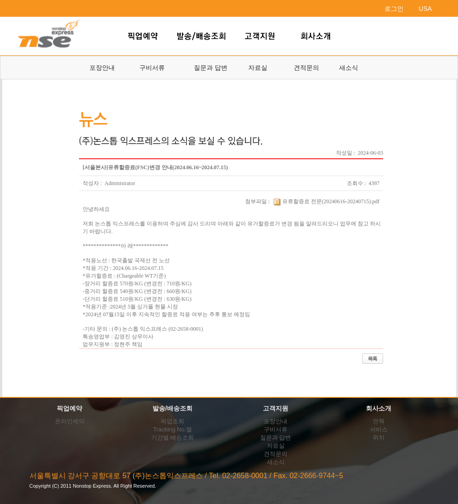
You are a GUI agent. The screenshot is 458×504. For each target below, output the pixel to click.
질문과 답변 (210, 67)
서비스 (379, 429)
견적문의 (306, 67)
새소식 (348, 67)
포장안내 (102, 67)
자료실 (257, 67)
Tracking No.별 (172, 429)
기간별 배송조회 (172, 437)
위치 (378, 437)
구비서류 (152, 67)
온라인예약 (69, 421)
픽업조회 (172, 421)
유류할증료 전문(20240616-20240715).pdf (325, 201)
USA (425, 8)
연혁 (378, 421)
